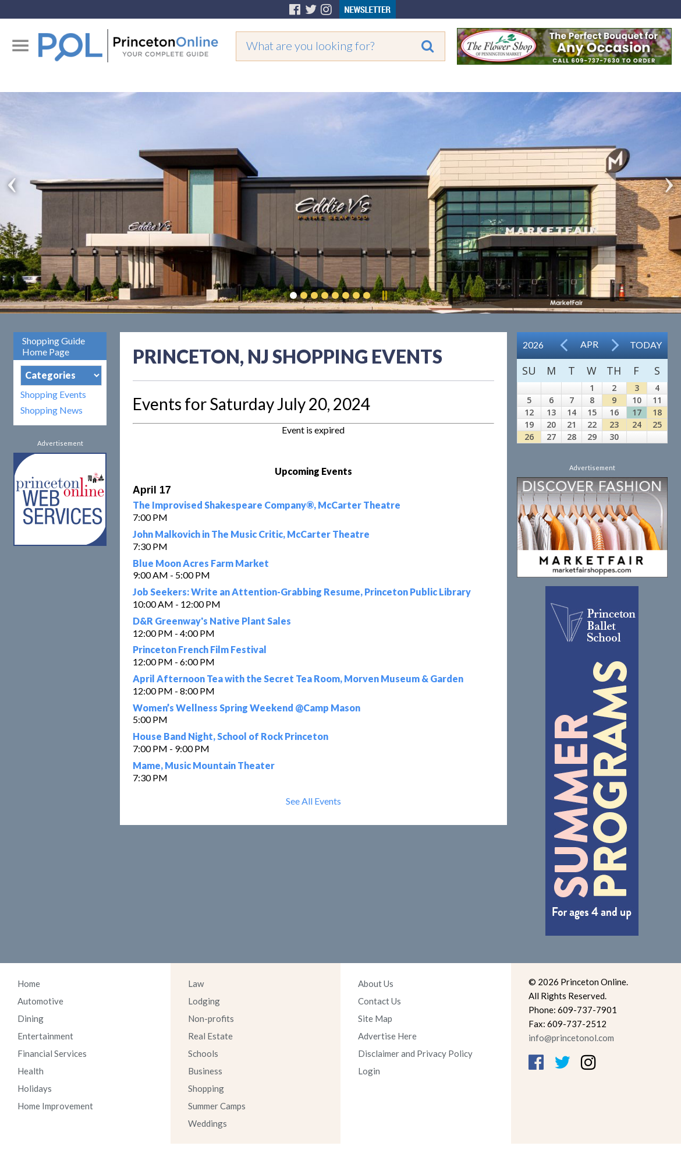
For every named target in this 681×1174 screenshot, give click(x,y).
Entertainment (45, 1036)
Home (28, 983)
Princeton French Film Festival (200, 649)
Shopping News (51, 409)
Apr (589, 344)
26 (529, 436)
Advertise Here (387, 1036)
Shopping (206, 1088)
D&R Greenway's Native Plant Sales (212, 620)
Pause (384, 295)
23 (614, 424)
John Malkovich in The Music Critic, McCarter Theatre (251, 534)
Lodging (204, 1001)
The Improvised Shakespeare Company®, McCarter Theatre (266, 504)
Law (196, 983)
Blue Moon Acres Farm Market (201, 563)
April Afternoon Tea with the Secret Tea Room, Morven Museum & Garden (298, 678)
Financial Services (52, 1053)
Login (369, 1071)
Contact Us (379, 1001)
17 (636, 412)
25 (657, 424)
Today (646, 344)
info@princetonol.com (571, 1037)
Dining (30, 1018)
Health (30, 1071)
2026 (533, 344)
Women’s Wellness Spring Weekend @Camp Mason (246, 707)
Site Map (375, 1018)
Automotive (40, 1001)
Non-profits (211, 1018)
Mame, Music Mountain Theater (204, 765)
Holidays (34, 1088)
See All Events (313, 800)
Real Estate (210, 1036)
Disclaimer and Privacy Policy (415, 1053)
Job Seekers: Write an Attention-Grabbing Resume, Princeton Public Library (302, 591)
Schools (203, 1053)
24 (636, 424)
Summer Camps (217, 1106)
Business (205, 1071)
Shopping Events (53, 394)
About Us (375, 983)
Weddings (207, 1123)
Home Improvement (55, 1106)
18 (657, 412)
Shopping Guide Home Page (53, 346)
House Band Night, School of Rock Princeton (230, 736)
